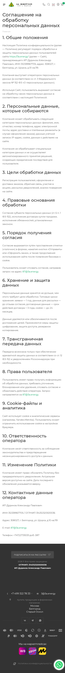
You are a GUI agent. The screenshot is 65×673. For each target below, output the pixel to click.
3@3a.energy (48, 593)
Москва (34, 605)
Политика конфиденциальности (35, 664)
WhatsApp (40, 620)
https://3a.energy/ (19, 56)
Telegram (32, 620)
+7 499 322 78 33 (20, 593)
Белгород (34, 608)
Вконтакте (25, 620)
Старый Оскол (34, 611)
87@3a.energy (30, 271)
